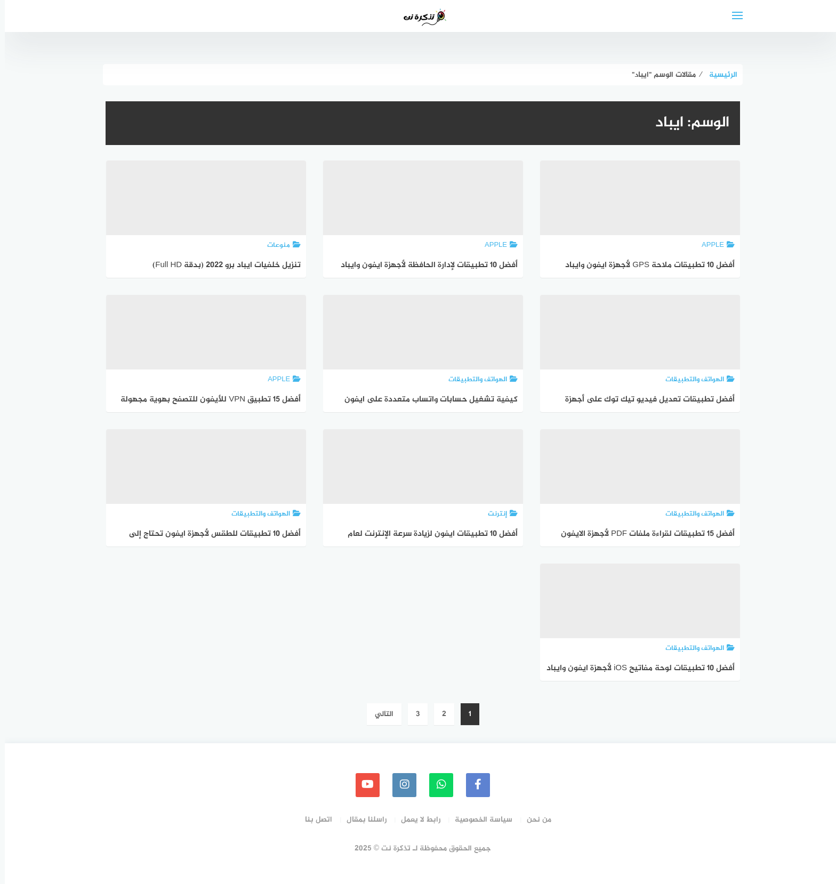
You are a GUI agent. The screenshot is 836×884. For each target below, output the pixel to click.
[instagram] (400, 785)
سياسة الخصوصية (479, 820)
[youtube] (363, 785)
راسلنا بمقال (362, 820)
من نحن (534, 820)
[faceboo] (473, 785)
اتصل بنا (313, 820)
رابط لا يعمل (416, 820)
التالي (379, 714)
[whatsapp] (436, 785)
